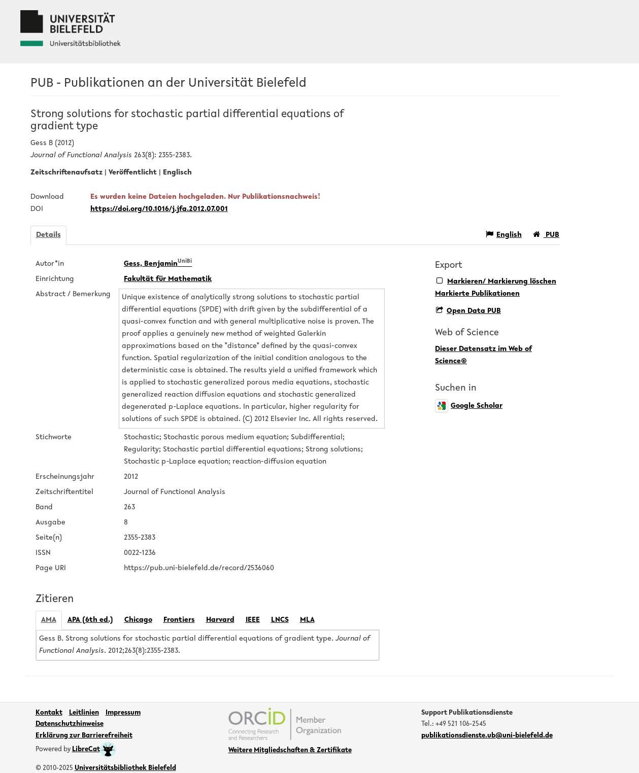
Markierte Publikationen (477, 294)
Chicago (138, 620)
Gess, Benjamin (158, 264)
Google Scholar (468, 406)
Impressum (123, 713)
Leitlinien (84, 713)
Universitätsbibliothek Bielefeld (125, 768)
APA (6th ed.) (90, 620)
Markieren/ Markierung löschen (496, 281)
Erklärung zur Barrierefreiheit (84, 736)
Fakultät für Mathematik (168, 279)
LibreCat (94, 749)
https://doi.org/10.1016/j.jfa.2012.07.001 (159, 209)
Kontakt (49, 713)
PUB (546, 234)
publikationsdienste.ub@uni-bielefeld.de (487, 736)
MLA (307, 620)
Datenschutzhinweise (70, 724)
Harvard (220, 620)
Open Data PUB (468, 311)
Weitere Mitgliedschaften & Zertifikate (290, 750)
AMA (48, 620)
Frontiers (179, 620)
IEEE (253, 620)
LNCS (280, 620)
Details (48, 235)
